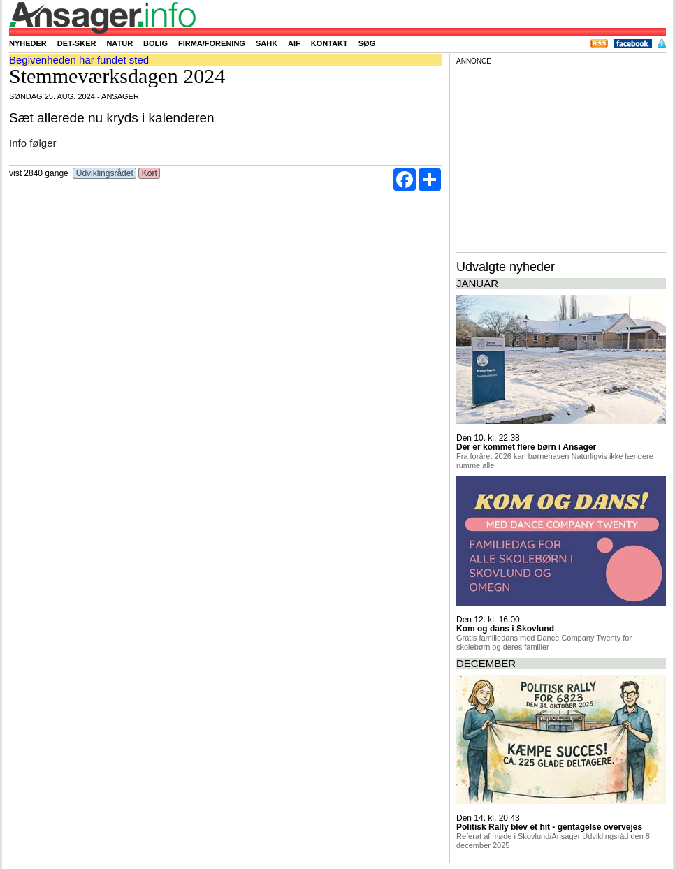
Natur (119, 43)
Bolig (155, 43)
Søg (366, 43)
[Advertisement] (561, 156)
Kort (149, 173)
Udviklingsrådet (104, 173)
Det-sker (76, 43)
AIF (294, 43)
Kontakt (329, 43)
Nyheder (28, 43)
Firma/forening (211, 43)
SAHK (266, 43)
